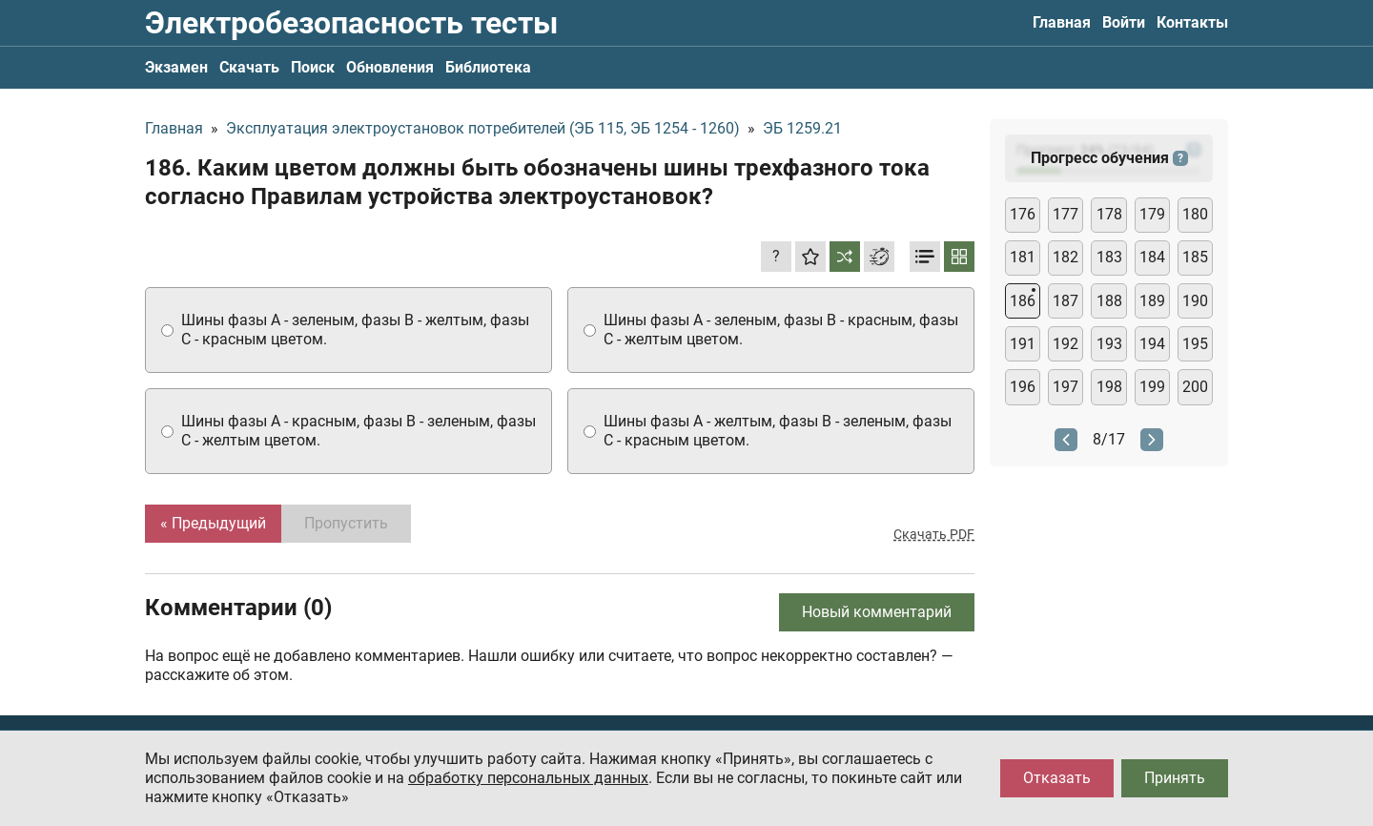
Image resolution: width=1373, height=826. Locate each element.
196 (1022, 387)
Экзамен (176, 67)
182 (1065, 257)
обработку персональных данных (528, 778)
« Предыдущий (213, 523)
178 (1109, 214)
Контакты (1192, 22)
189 (1152, 301)
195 (1195, 344)
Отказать (1057, 778)
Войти (1123, 22)
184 (1152, 257)
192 (1065, 344)
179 (1152, 214)
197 (1065, 387)
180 (1195, 214)
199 (1152, 387)
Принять (1174, 778)
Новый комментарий (877, 612)
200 (1195, 387)
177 (1065, 214)
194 (1152, 344)
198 (1109, 387)
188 (1109, 301)
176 (1022, 214)
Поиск (313, 67)
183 (1109, 257)
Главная (1062, 22)
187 (1065, 301)
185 (1195, 257)
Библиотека (488, 67)
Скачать (249, 67)
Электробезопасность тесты (351, 23)
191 (1022, 344)
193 (1109, 344)
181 (1022, 257)
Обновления (390, 67)
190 (1195, 301)
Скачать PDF (933, 534)
